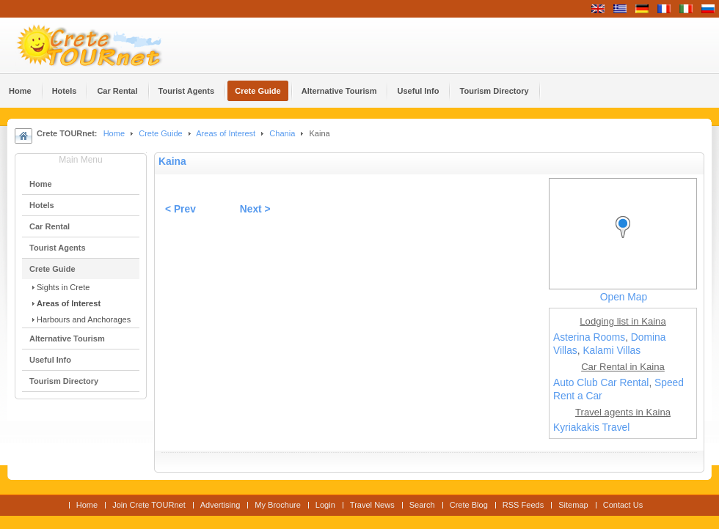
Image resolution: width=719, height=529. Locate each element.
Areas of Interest (225, 133)
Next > (255, 209)
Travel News (372, 504)
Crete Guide (160, 133)
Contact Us (623, 504)
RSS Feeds (523, 504)
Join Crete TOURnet (149, 504)
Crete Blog (469, 504)
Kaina (172, 161)
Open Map (623, 297)
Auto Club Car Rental (601, 382)
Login (325, 504)
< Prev (180, 209)
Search (422, 504)
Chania (282, 133)
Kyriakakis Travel (591, 427)
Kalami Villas (611, 350)
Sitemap (573, 504)
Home (114, 133)
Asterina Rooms (589, 337)
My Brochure (278, 504)
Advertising (220, 504)
